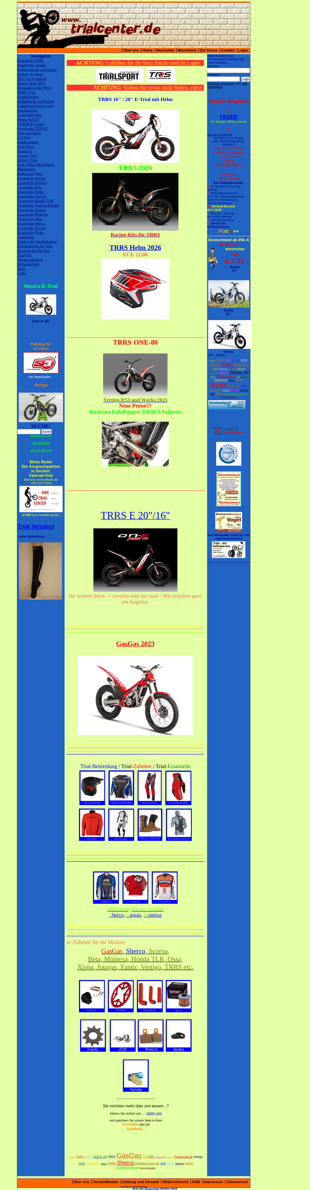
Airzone (241, 369)
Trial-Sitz (24, 255)
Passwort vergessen (220, 83)
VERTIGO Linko (30, 124)
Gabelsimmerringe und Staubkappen (35, 108)
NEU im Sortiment (31, 79)
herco (116, 915)
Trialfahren (221, 380)
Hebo (220, 360)
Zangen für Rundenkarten (37, 242)
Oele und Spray (29, 133)
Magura (227, 364)
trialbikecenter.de (147, 1163)
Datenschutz (237, 1182)
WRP (244, 360)
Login (243, 50)
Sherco (212, 360)
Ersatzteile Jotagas (31, 210)
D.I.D (213, 372)
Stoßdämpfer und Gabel (35, 101)
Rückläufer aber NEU (34, 88)
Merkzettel (165, 50)
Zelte (21, 269)
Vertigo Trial (27, 160)
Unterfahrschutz (29, 115)
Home (148, 50)
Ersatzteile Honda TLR (35, 201)
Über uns (131, 50)
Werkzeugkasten (30, 260)
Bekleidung (26, 169)
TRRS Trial (26, 92)
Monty (214, 364)
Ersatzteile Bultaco (31, 183)
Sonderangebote (236, 394)
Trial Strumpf (35, 526)
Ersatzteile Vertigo (31, 65)
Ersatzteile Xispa (30, 232)
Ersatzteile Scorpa (31, 228)
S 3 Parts (24, 137)
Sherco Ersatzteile (229, 397)
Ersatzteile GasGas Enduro (38, 205)
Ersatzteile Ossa (29, 219)
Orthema (222, 368)
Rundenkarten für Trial (35, 246)
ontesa (152, 915)
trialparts (234, 385)
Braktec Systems (30, 74)
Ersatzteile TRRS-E (32, 128)
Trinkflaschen (28, 97)
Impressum (213, 1182)
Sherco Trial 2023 (31, 83)
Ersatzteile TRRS (30, 61)
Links (21, 273)
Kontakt (227, 50)
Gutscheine (26, 237)
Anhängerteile (28, 264)
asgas (133, 915)
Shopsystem (151, 1188)
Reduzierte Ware (30, 174)
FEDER (228, 117)
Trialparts (24, 151)
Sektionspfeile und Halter (37, 70)
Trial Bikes (25, 147)
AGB (196, 1182)
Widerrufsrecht (175, 1182)
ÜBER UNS (154, 1113)
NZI (228, 360)
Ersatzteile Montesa (32, 214)
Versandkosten (105, 1182)
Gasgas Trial (27, 156)
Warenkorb (187, 50)
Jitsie (226, 390)
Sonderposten (27, 142)
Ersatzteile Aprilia (31, 178)
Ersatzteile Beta (29, 187)
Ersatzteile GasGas (31, 196)
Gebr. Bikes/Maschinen (35, 165)
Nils (151, 1157)
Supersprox (223, 373)
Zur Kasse (208, 50)
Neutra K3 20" (28, 119)
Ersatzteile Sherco (31, 223)
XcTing (236, 360)
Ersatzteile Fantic (30, 192)
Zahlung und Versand (140, 1182)
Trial (214, 368)
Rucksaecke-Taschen (33, 251)
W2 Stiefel (232, 369)
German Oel (239, 372)
